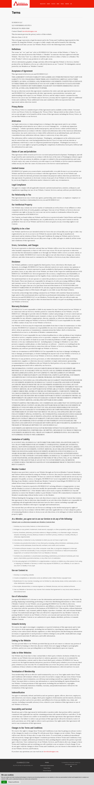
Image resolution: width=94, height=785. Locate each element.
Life (71, 3)
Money (48, 3)
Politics (53, 3)
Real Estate (42, 3)
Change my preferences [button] (13, 782)
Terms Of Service (47, 770)
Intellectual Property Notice (47, 765)
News (58, 3)
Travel (62, 3)
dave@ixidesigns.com (29, 31)
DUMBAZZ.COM (23, 762)
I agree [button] (4, 782)
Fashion (67, 3)
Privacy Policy (47, 768)
